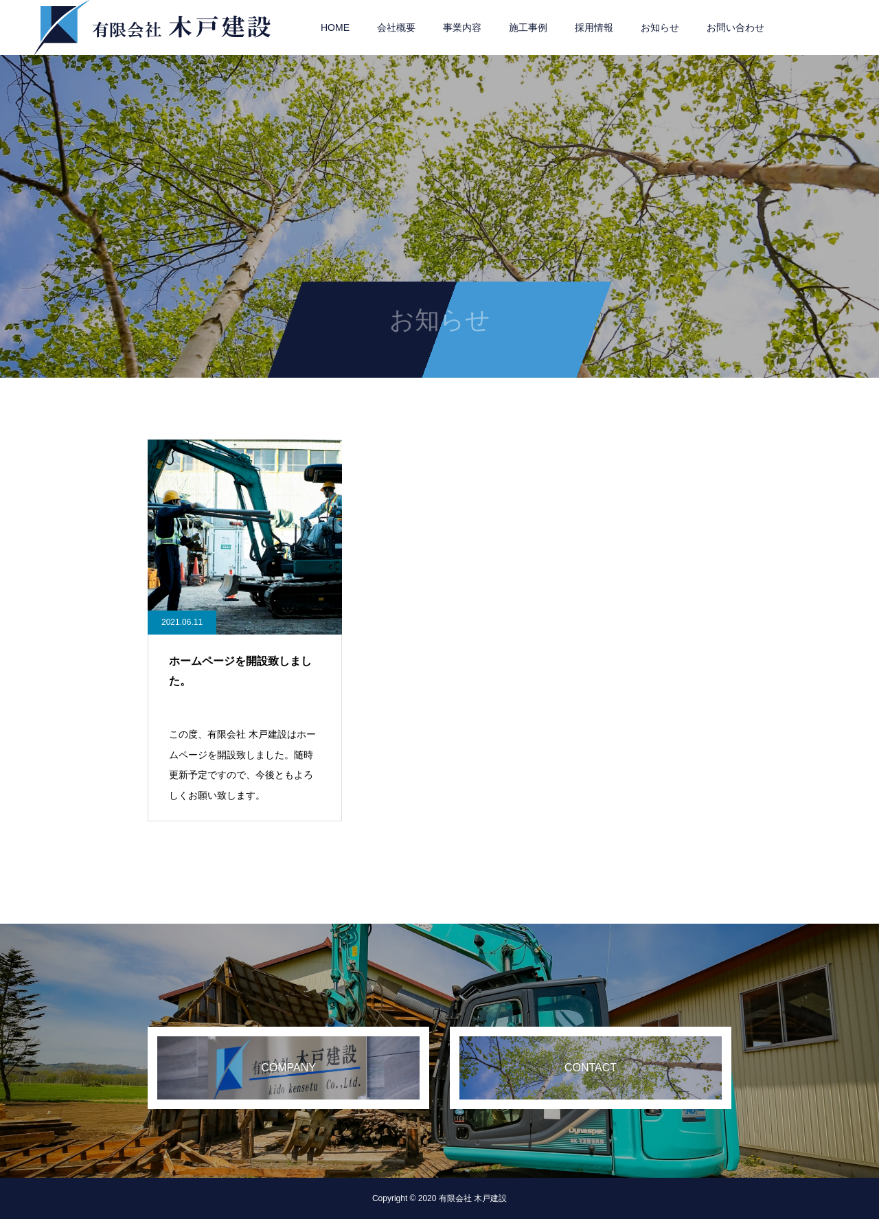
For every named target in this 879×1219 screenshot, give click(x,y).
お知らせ (660, 27)
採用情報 (594, 27)
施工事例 (528, 27)
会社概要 (396, 27)
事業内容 (462, 27)
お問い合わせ (735, 27)
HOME (335, 27)
